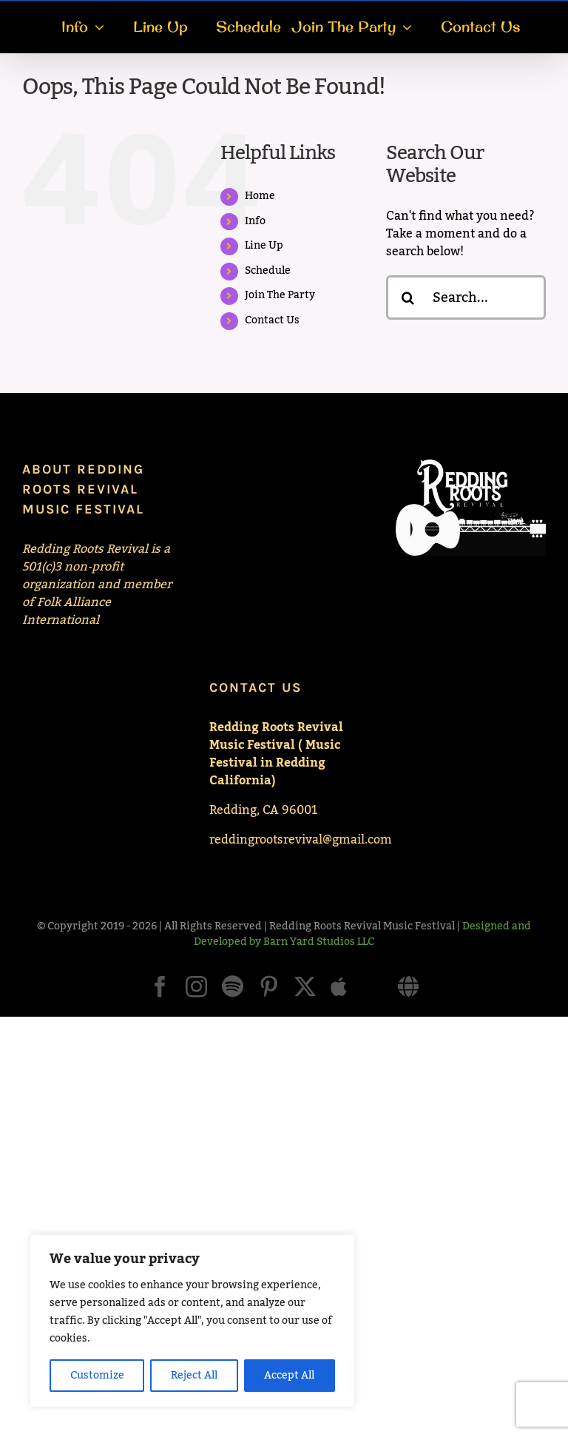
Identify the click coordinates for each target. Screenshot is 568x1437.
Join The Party (280, 295)
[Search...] (466, 297)
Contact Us (272, 320)
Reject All (194, 1375)
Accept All (289, 1375)
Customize (97, 1375)
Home (260, 196)
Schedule (268, 270)
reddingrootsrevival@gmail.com (300, 840)
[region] (192, 1320)
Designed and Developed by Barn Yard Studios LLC (362, 934)
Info (255, 221)
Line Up (264, 245)
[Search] (408, 297)
